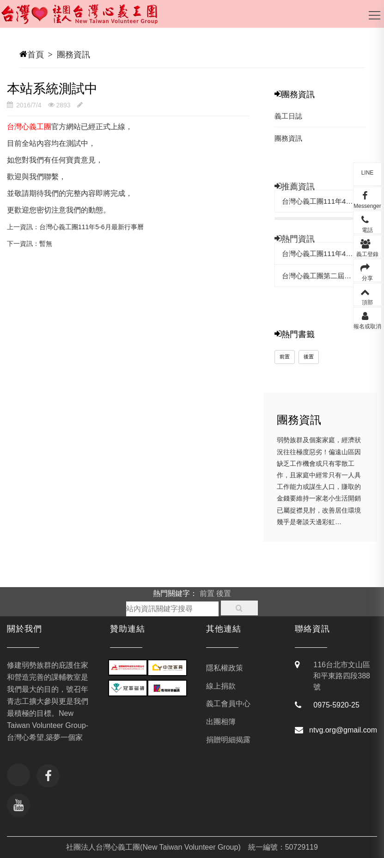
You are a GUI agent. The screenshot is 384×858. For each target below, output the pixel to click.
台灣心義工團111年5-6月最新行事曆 (91, 227)
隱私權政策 (224, 668)
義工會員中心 (228, 704)
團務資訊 (73, 54)
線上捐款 (221, 686)
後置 (309, 356)
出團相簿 (221, 722)
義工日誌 (288, 116)
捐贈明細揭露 (228, 740)
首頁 (35, 54)
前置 (285, 356)
